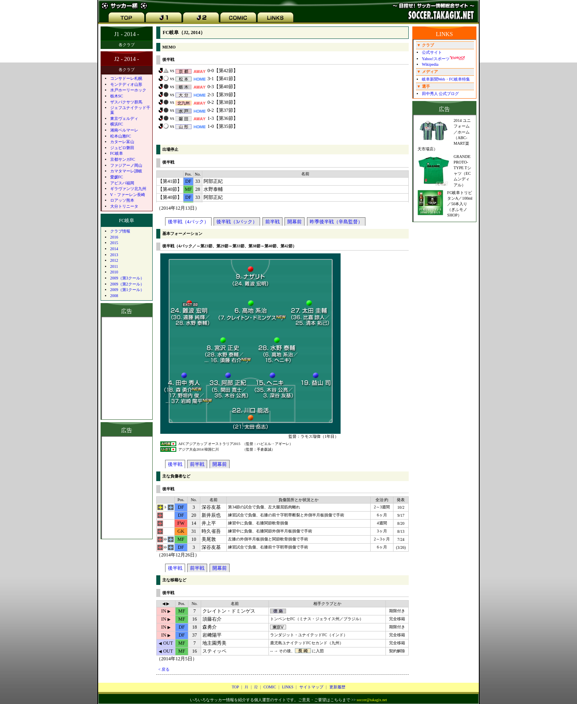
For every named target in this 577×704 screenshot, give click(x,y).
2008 (114, 295)
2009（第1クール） (127, 289)
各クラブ (127, 44)
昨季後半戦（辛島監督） (336, 222)
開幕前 (294, 222)
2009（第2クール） (127, 284)
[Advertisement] (127, 487)
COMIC (269, 687)
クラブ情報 (120, 231)
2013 (114, 255)
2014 (114, 249)
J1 (246, 687)
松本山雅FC (120, 136)
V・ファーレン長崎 (127, 194)
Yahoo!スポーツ (443, 59)
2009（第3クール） (127, 278)
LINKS (287, 687)
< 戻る (163, 669)
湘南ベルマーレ (124, 130)
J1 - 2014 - (126, 34)
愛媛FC (116, 177)
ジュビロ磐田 (122, 148)
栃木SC (116, 96)
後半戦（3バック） (236, 222)
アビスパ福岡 (122, 183)
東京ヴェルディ (124, 118)
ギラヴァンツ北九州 (128, 188)
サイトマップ (311, 687)
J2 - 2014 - (126, 59)
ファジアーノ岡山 (126, 165)
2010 (114, 272)
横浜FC (116, 124)
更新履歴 (337, 687)
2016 (114, 237)
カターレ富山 (122, 142)
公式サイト (432, 52)
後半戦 (175, 464)
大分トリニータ (124, 206)
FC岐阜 (116, 153)
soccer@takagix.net (372, 700)
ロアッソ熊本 (122, 200)
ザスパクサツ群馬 (126, 102)
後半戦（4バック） (188, 222)
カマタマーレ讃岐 (126, 171)
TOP (235, 687)
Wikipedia (430, 64)
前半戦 (272, 222)
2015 (114, 243)
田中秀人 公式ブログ (440, 93)
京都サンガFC (122, 159)
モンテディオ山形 (126, 84)
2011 (114, 266)
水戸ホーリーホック (128, 90)
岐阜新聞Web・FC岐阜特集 (446, 79)
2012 (114, 260)
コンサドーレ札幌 (126, 78)
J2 (256, 687)
